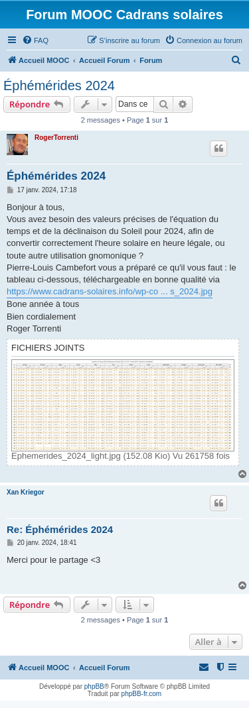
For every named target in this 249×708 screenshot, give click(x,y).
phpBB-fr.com (142, 693)
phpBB (94, 686)
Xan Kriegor (25, 492)
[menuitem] (35, 40)
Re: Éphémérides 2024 (60, 529)
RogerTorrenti (56, 137)
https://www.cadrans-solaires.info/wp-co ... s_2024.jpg (109, 291)
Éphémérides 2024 (59, 85)
